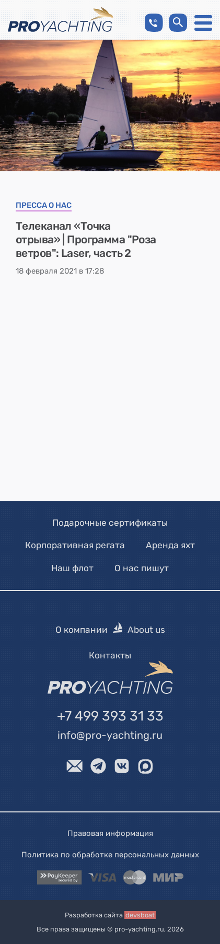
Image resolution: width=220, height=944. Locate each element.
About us (146, 629)
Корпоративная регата (75, 545)
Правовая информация (110, 833)
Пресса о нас (44, 206)
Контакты (110, 655)
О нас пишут (141, 568)
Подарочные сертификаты (110, 522)
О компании (81, 629)
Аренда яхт (170, 545)
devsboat (140, 914)
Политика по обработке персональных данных (110, 854)
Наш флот (72, 568)
